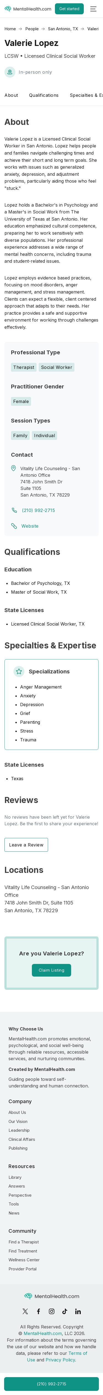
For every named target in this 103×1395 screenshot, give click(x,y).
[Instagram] (51, 1311)
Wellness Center (24, 1259)
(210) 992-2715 (38, 510)
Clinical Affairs (22, 1139)
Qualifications (44, 95)
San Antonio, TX (63, 28)
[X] (25, 1311)
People (32, 28)
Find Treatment (23, 1251)
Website (30, 526)
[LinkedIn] (78, 1311)
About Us (17, 1112)
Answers (17, 1186)
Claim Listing (52, 970)
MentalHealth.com (43, 1333)
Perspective (20, 1195)
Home (10, 28)
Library (15, 1177)
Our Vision (18, 1121)
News (14, 1213)
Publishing (18, 1148)
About (11, 95)
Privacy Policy (60, 1360)
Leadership (19, 1130)
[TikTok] (65, 1311)
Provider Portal (23, 1268)
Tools (14, 1204)
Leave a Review (26, 845)
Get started (69, 8)
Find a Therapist (24, 1242)
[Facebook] (38, 1311)
